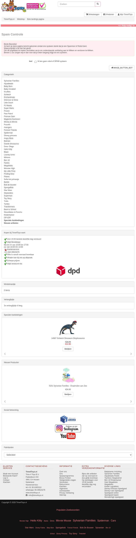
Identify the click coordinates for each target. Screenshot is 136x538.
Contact (6, 480)
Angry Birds (8, 138)
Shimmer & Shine (11, 100)
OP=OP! (7, 218)
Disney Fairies (40, 528)
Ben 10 (7, 160)
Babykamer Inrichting (113, 472)
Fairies (6, 163)
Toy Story (8, 198)
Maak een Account (10, 474)
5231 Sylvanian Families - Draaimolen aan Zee (68, 386)
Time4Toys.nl (9, 19)
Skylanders (8, 193)
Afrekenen (108, 14)
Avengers (8, 127)
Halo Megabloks (110, 482)
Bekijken (68, 349)
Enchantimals (9, 97)
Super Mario (9, 108)
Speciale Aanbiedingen (14, 220)
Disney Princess (61, 534)
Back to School (10, 209)
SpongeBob (9, 187)
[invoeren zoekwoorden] (76, 4)
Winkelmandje (9, 284)
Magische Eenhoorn (12, 119)
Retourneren (64, 484)
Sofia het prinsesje (11, 179)
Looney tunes (9, 155)
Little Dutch (8, 103)
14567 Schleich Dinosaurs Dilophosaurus (68, 338)
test (30, 61)
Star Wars (8, 190)
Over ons (63, 472)
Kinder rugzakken (111, 486)
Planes (7, 177)
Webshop (21, 19)
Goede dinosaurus (11, 144)
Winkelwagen (92, 14)
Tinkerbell (82, 534)
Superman (8, 196)
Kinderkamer (9, 215)
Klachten (6, 482)
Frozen (7, 111)
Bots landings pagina (35, 19)
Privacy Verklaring (66, 493)
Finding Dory (9, 174)
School (52, 534)
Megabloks (8, 166)
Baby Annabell (10, 89)
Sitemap (62, 495)
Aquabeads (8, 84)
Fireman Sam (9, 116)
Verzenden (63, 482)
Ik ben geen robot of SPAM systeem (51, 61)
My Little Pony (9, 171)
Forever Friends (10, 130)
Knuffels (7, 92)
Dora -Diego (9, 146)
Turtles (6, 204)
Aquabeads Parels (111, 476)
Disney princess (10, 135)
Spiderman (8, 133)
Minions (7, 157)
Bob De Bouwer (87, 527)
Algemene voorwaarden (64, 490)
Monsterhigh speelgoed (113, 497)
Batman (7, 141)
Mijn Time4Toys (125, 14)
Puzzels (7, 125)
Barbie (6, 182)
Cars (113, 520)
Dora (52, 521)
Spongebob (61, 527)
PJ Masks (8, 105)
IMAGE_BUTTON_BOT (122, 68)
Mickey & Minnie (10, 122)
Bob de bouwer (10, 185)
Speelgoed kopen (111, 495)
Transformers (9, 207)
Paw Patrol (8, 114)
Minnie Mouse (63, 520)
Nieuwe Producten (11, 362)
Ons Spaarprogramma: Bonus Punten (66, 476)
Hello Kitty (8, 149)
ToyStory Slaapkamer (113, 478)
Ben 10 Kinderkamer (112, 480)
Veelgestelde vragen (67, 480)
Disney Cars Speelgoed (114, 491)
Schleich (7, 94)
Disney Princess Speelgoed (115, 489)
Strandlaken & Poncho (13, 212)
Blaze (6, 152)
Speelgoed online (111, 493)
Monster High (9, 168)
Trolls (6, 201)
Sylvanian (99, 527)
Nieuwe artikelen (11, 223)
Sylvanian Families (11, 81)
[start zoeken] (98, 4)
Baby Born (8, 86)
